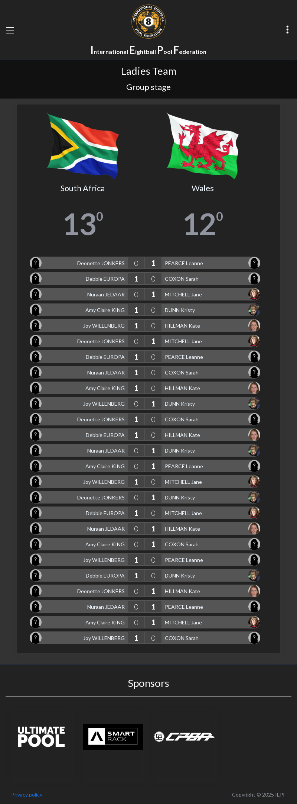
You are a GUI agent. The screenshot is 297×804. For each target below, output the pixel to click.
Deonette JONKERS (101, 263)
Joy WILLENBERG (104, 325)
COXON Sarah (182, 279)
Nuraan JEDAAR (106, 294)
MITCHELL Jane (183, 294)
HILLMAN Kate (182, 325)
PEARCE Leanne (184, 263)
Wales (203, 188)
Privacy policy (26, 794)
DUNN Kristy (180, 310)
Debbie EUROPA (105, 279)
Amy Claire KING (105, 310)
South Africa (83, 188)
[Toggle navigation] (10, 30)
